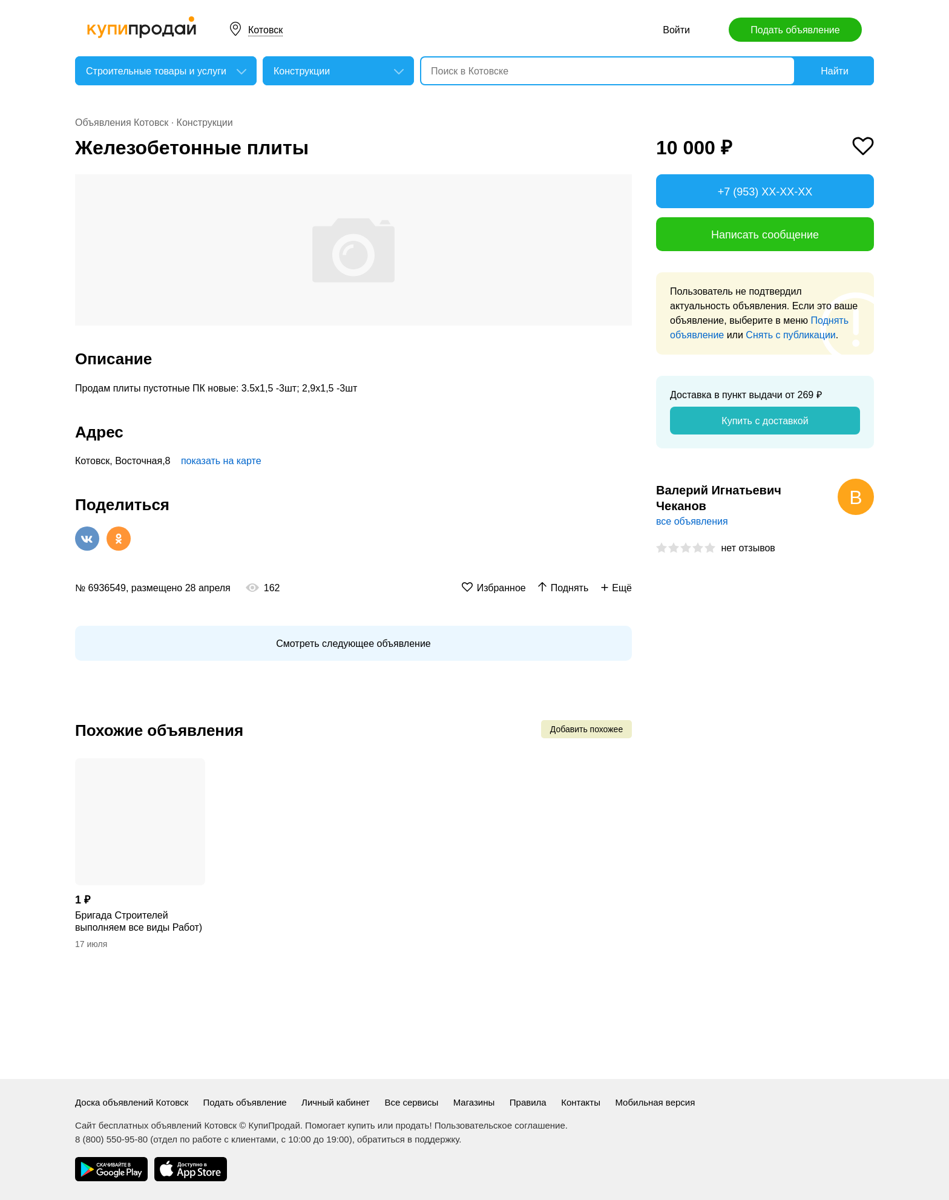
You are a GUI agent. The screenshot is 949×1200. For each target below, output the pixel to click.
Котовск (265, 30)
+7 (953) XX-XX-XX (765, 192)
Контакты (580, 1102)
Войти (676, 30)
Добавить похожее (586, 729)
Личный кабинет (335, 1102)
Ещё (622, 588)
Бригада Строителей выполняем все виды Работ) (138, 921)
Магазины (474, 1102)
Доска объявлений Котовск (131, 1102)
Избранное (501, 588)
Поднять (570, 588)
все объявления (692, 521)
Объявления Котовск (121, 122)
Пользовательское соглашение (500, 1125)
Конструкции (205, 122)
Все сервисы (411, 1102)
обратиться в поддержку (408, 1139)
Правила (528, 1102)
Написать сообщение (765, 235)
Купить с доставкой (764, 421)
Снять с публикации (790, 335)
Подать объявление (794, 30)
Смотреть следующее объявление (353, 643)
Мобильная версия (655, 1102)
